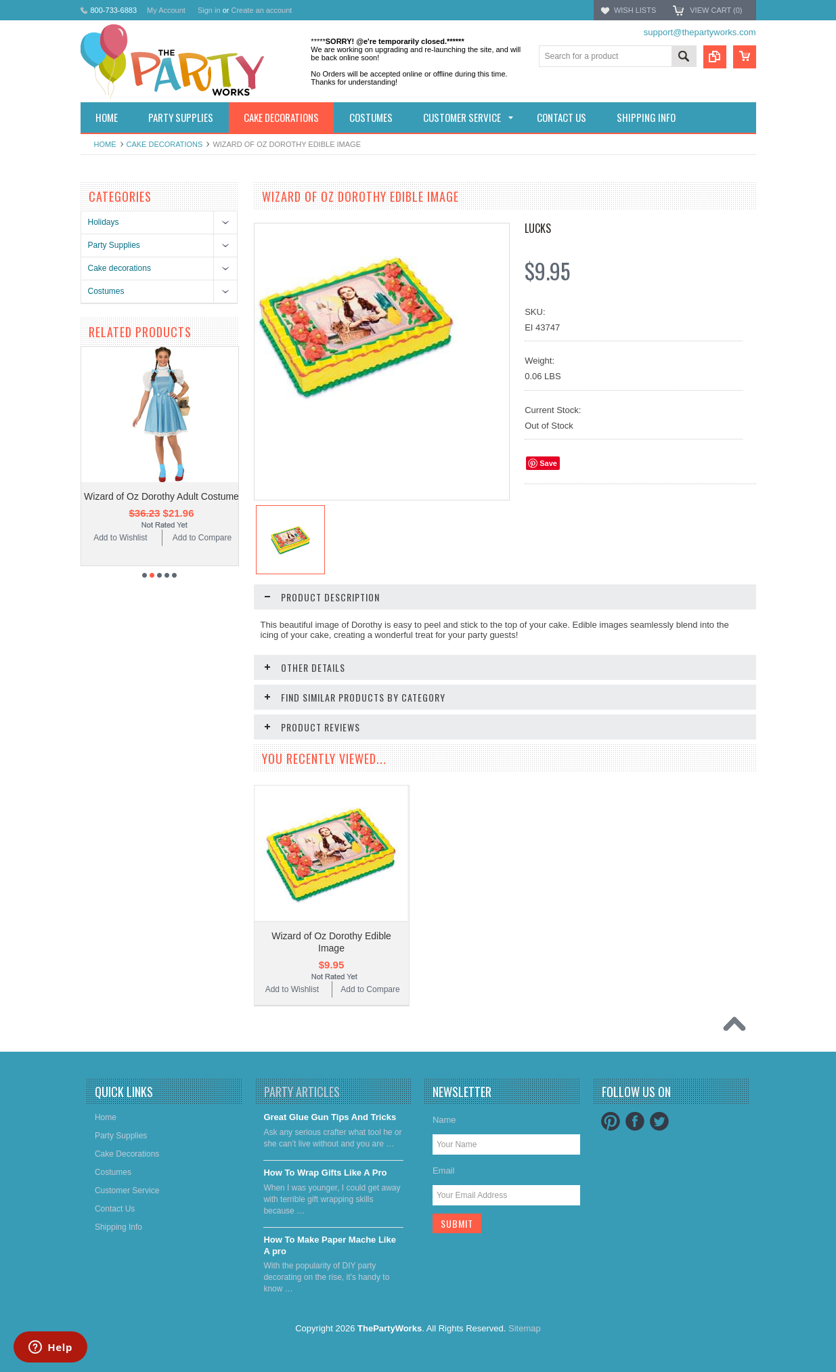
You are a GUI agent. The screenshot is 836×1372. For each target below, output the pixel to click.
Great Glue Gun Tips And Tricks (329, 1117)
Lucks (538, 228)
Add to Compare (202, 537)
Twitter (659, 1121)
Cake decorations (165, 144)
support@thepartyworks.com (700, 32)
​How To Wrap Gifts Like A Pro (325, 1172)
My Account (166, 10)
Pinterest (610, 1121)
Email (444, 1170)
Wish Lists (635, 10)
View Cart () (716, 10)
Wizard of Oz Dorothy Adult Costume (161, 496)
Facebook (634, 1121)
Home (105, 144)
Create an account (261, 10)
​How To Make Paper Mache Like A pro (329, 1245)
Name (444, 1120)
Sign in (209, 10)
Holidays (103, 222)
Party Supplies (114, 245)
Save (548, 463)
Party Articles (302, 1091)
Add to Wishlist (120, 537)
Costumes (106, 291)
